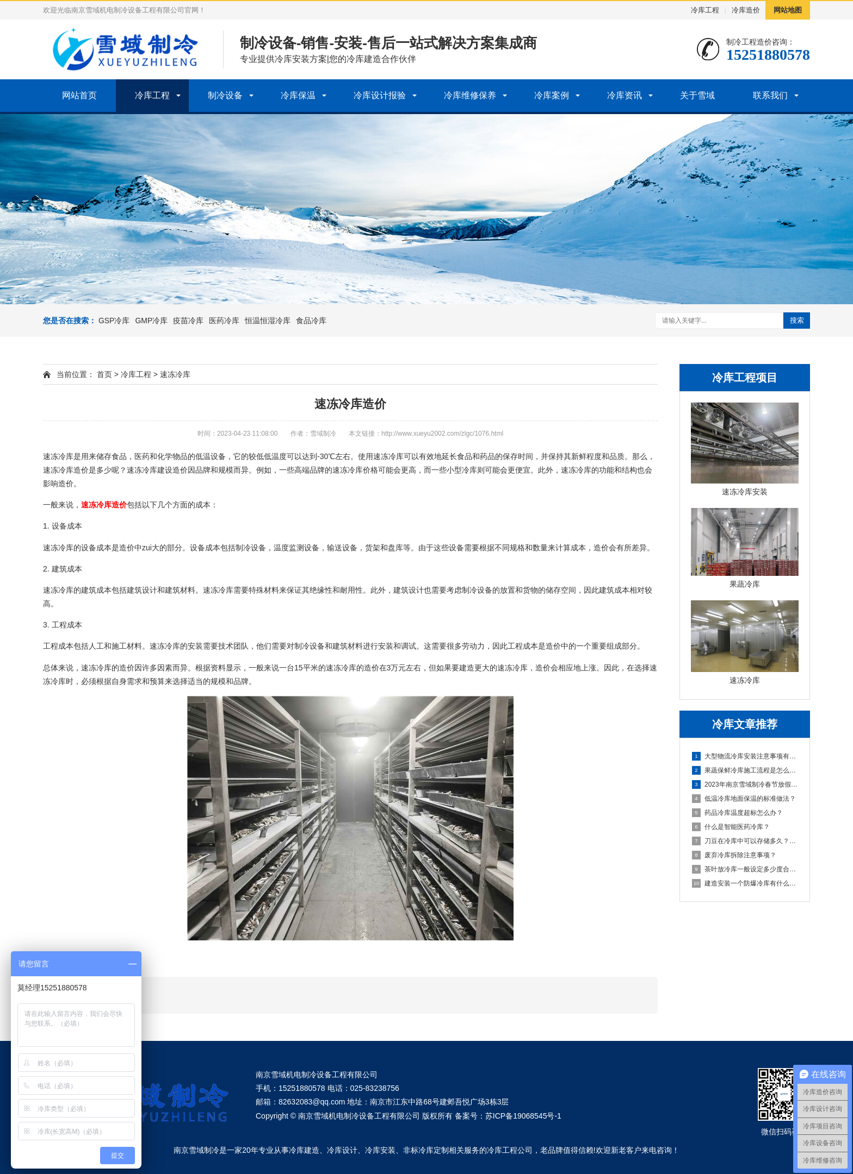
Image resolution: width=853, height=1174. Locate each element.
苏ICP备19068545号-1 (523, 1116)
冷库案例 (551, 95)
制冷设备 (225, 95)
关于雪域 (697, 95)
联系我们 (770, 95)
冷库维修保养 (470, 95)
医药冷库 (224, 320)
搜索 (797, 320)
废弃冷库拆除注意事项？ (734, 855)
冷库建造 (304, 1150)
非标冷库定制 (426, 1150)
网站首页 (79, 95)
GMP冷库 (151, 320)
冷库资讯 (624, 95)
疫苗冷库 (188, 320)
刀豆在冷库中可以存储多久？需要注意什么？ (745, 841)
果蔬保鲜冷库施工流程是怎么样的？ (745, 770)
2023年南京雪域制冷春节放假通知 (745, 784)
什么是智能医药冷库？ (731, 827)
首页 (104, 374)
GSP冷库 (114, 320)
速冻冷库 (175, 374)
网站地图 (788, 10)
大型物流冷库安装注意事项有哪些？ (745, 756)
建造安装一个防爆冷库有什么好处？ (745, 883)
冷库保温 (298, 95)
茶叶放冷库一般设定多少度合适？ (745, 869)
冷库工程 (705, 10)
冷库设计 (342, 1150)
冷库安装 (380, 1150)
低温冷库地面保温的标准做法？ (744, 798)
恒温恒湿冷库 (267, 320)
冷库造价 (746, 10)
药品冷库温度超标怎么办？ (737, 812)
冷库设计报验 (380, 95)
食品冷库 (311, 320)
